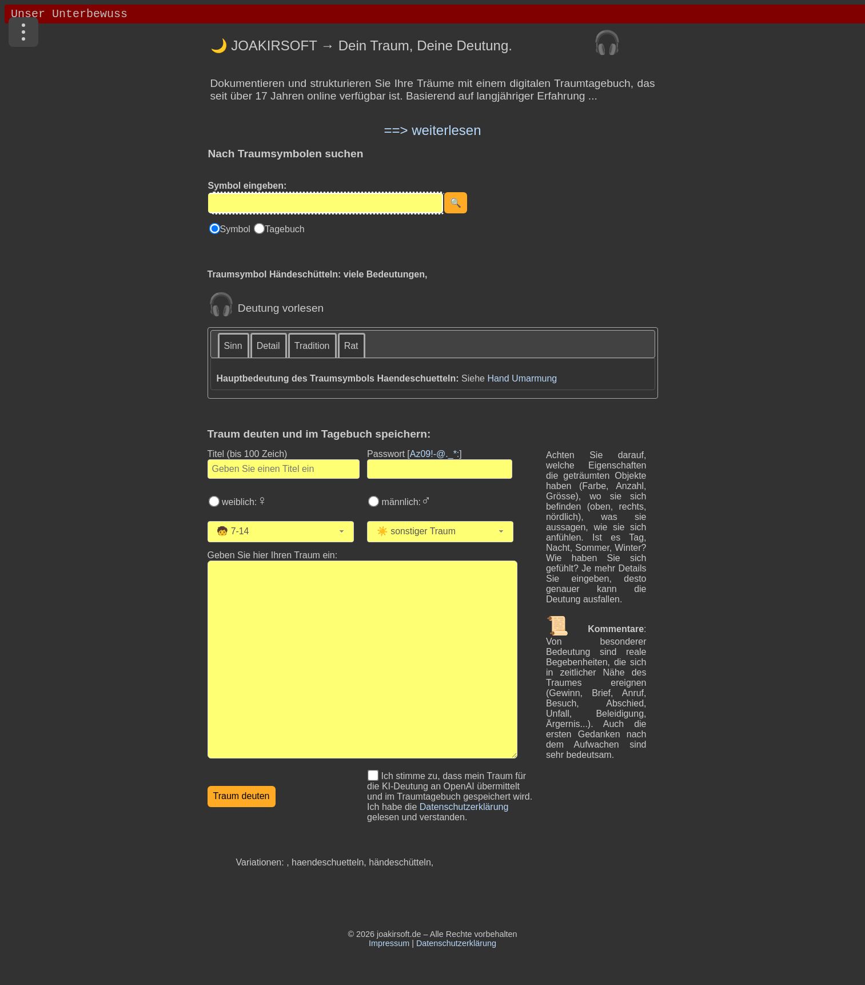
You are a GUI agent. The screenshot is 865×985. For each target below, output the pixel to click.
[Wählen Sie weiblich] (214, 501)
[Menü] (23, 32)
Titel (248, 454)
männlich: (405, 502)
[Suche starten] (455, 202)
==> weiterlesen (432, 130)
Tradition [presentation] (312, 346)
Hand (498, 378)
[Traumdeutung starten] (242, 796)
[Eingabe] (325, 203)
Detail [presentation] (268, 346)
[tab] (234, 345)
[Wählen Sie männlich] (374, 501)
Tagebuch (284, 229)
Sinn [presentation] (233, 346)
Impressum (389, 943)
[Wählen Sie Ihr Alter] (285, 531)
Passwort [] (414, 454)
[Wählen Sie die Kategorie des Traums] (451, 531)
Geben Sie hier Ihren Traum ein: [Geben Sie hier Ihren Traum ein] (273, 555)
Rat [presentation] (351, 346)
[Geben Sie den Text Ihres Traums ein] (362, 659)
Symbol (236, 229)
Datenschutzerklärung (464, 807)
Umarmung (534, 378)
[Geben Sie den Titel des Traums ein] (284, 469)
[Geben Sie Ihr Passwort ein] (439, 469)
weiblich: (244, 502)
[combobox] (281, 531)
